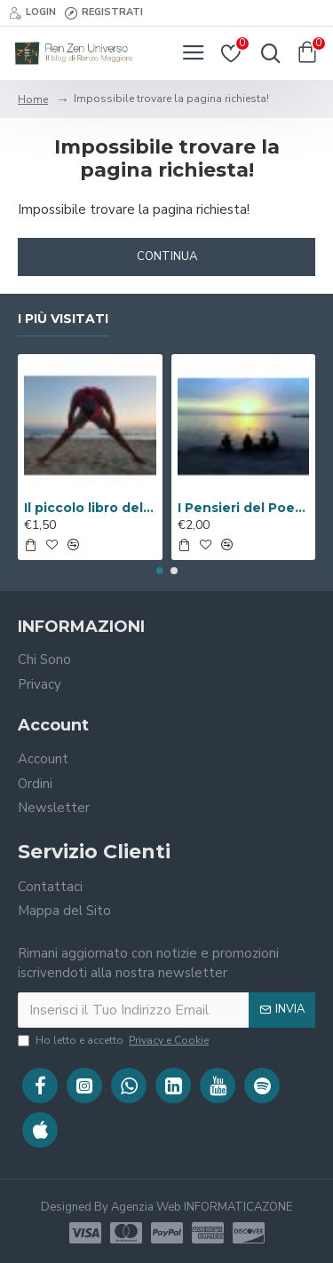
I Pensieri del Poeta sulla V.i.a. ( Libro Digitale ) (244, 508)
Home (33, 99)
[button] (159, 570)
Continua (167, 256)
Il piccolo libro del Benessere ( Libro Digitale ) (90, 508)
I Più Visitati (63, 319)
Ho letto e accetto (114, 1040)
